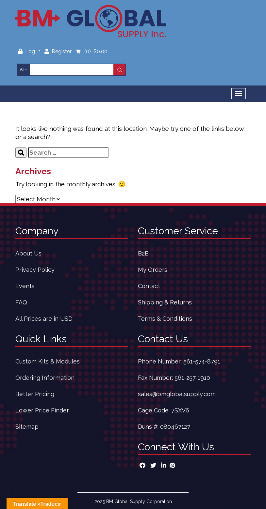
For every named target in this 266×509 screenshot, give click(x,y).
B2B (143, 253)
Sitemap (27, 426)
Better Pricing (34, 394)
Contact (149, 286)
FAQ (21, 302)
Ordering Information (45, 377)
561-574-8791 (201, 361)
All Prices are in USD (44, 318)
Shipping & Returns (165, 302)
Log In (30, 51)
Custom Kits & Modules (47, 361)
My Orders (152, 269)
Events (25, 286)
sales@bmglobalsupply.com (177, 394)
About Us (28, 253)
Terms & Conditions (165, 318)
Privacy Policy (35, 269)
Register (58, 51)
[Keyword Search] (71, 69)
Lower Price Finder (42, 410)
